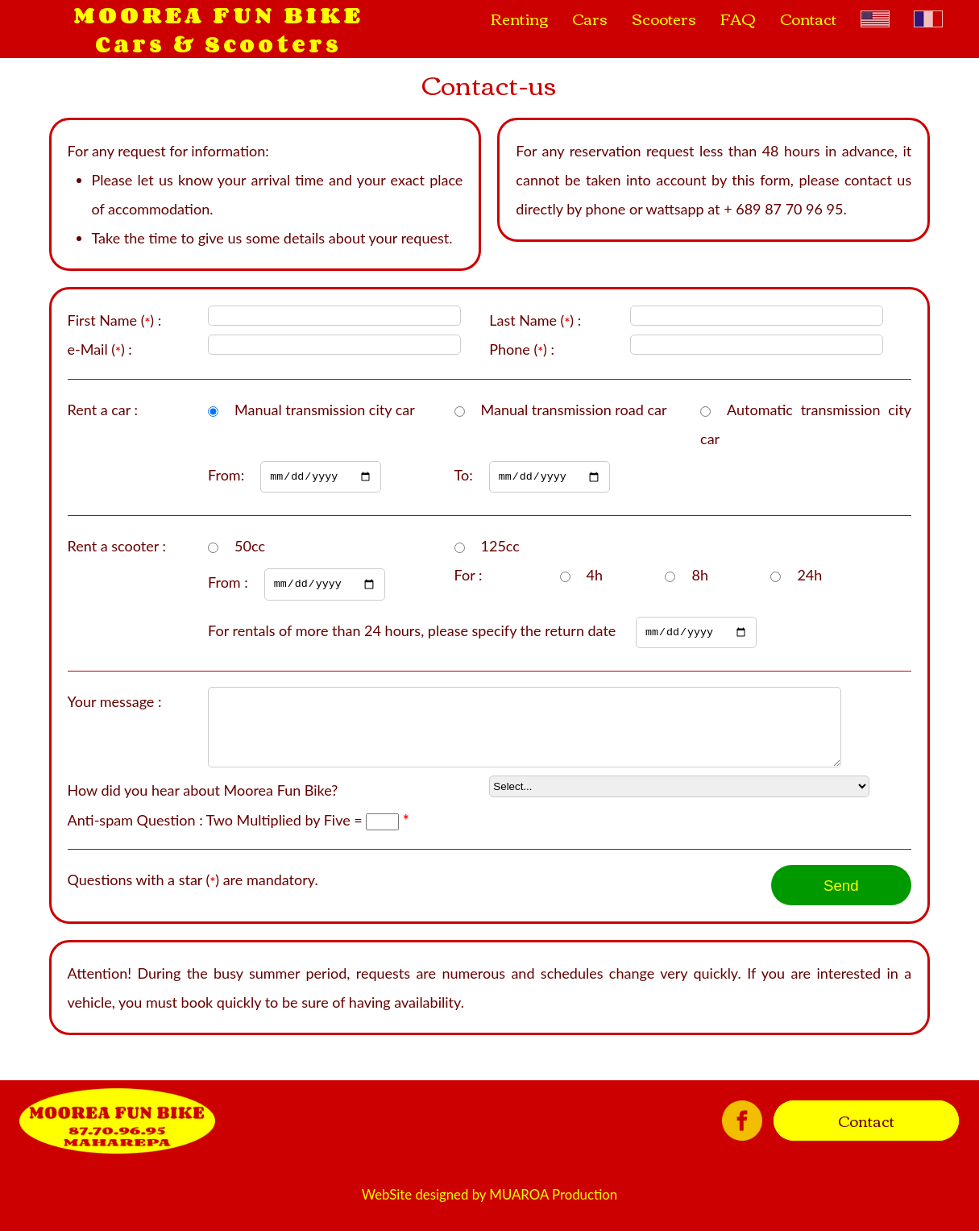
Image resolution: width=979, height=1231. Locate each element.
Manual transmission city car (324, 409)
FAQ (738, 18)
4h (595, 577)
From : (296, 585)
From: (294, 475)
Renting (519, 18)
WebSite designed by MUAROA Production (489, 1215)
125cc (500, 548)
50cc (249, 548)
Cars (590, 18)
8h (699, 577)
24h (809, 577)
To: (532, 475)
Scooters (664, 18)
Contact (808, 18)
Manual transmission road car (574, 409)
